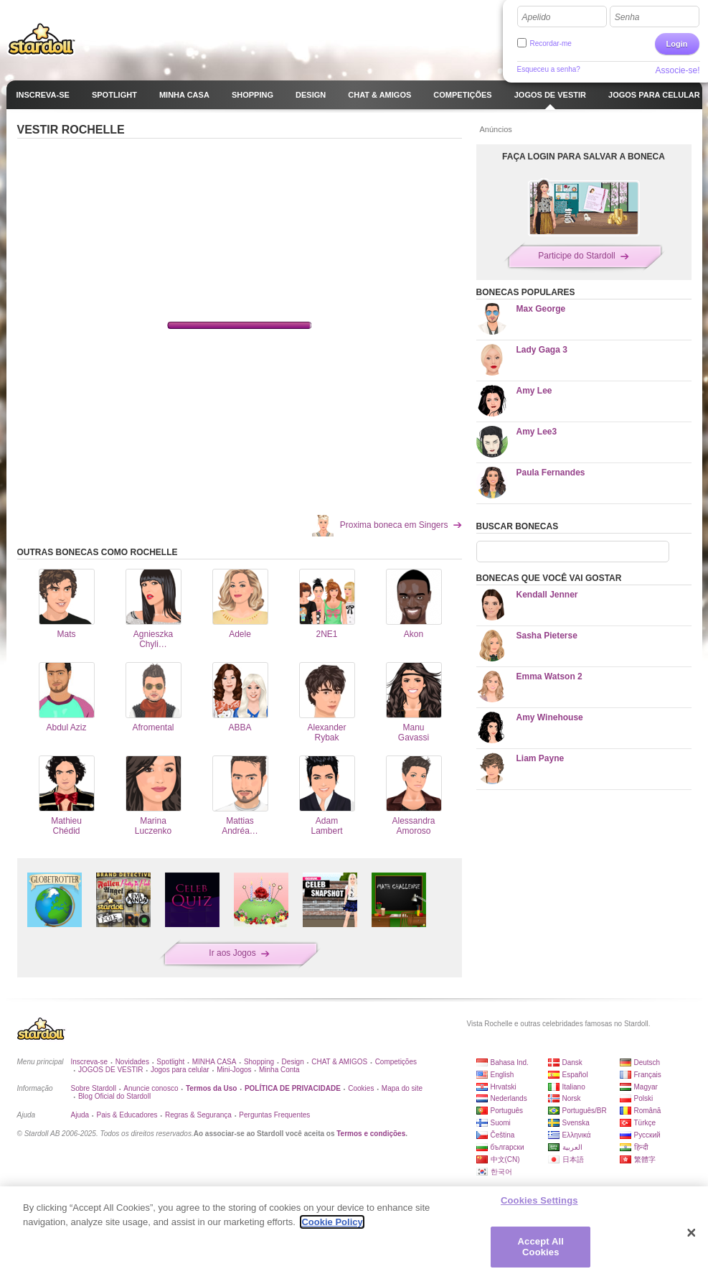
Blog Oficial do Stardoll (114, 1096)
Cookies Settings (539, 1200)
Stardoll (41, 39)
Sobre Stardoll (93, 1088)
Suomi (501, 1123)
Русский (647, 1135)
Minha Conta (279, 1070)
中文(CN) (505, 1159)
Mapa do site (402, 1088)
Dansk (572, 1062)
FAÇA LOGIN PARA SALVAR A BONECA (583, 157)
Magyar (646, 1087)
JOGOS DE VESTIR (110, 1070)
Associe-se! (677, 70)
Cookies (361, 1088)
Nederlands (509, 1098)
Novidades (132, 1062)
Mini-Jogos (234, 1070)
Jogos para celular (180, 1070)
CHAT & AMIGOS (339, 1062)
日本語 (573, 1159)
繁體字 (645, 1159)
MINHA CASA (214, 1062)
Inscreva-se (89, 1062)
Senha (627, 17)
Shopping (259, 1062)
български (507, 1147)
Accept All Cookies (541, 1247)
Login (677, 43)
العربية (572, 1147)
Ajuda (80, 1115)
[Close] (691, 1233)
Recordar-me (551, 43)
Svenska (576, 1123)
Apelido (536, 17)
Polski (643, 1098)
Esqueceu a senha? (548, 69)
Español (575, 1075)
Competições (396, 1062)
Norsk (571, 1098)
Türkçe (645, 1123)
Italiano (573, 1087)
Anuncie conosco (150, 1088)
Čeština (503, 1135)
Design (293, 1062)
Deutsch (647, 1062)
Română (647, 1111)
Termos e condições (370, 1134)
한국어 (501, 1172)
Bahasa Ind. (510, 1062)
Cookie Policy (331, 1222)
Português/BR (584, 1111)
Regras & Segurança (198, 1115)
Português (507, 1111)
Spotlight (170, 1062)
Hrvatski (503, 1087)
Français (647, 1075)
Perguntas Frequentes (274, 1115)
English (502, 1075)
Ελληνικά (576, 1135)
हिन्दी (641, 1147)
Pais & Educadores (127, 1115)
